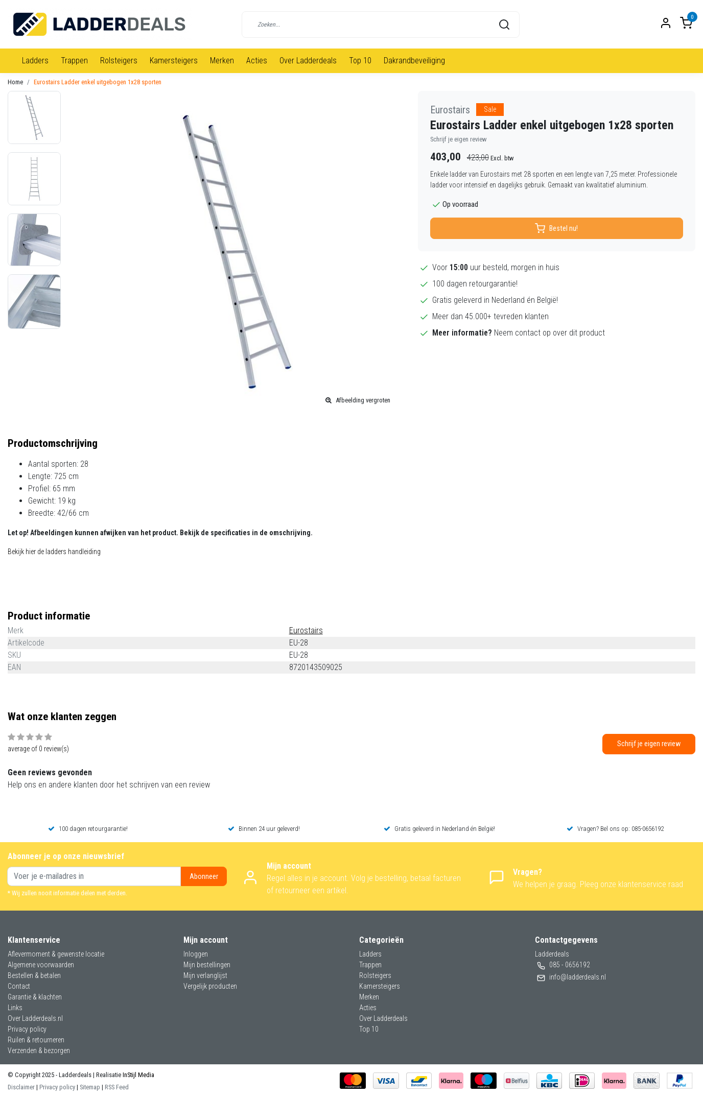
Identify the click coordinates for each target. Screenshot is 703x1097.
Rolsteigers (118, 60)
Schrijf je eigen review (458, 139)
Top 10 (360, 60)
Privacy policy (27, 1029)
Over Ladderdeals (308, 60)
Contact (19, 986)
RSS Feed (117, 1087)
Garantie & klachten (35, 997)
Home (15, 82)
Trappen (74, 60)
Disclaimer (21, 1087)
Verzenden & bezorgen (39, 1050)
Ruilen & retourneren (36, 1040)
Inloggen (195, 954)
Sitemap (90, 1087)
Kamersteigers (174, 60)
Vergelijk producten (210, 986)
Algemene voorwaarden (41, 965)
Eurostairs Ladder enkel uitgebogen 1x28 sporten (97, 82)
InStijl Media (137, 1075)
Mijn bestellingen (206, 965)
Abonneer (204, 876)
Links (15, 1008)
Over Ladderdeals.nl (35, 1018)
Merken (222, 60)
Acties (256, 60)
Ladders (35, 60)
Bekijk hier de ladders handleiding (54, 551)
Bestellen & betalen (34, 975)
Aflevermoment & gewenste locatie (56, 954)
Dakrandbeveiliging (414, 60)
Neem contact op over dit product (549, 333)
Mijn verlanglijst (205, 975)
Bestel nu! (556, 228)
